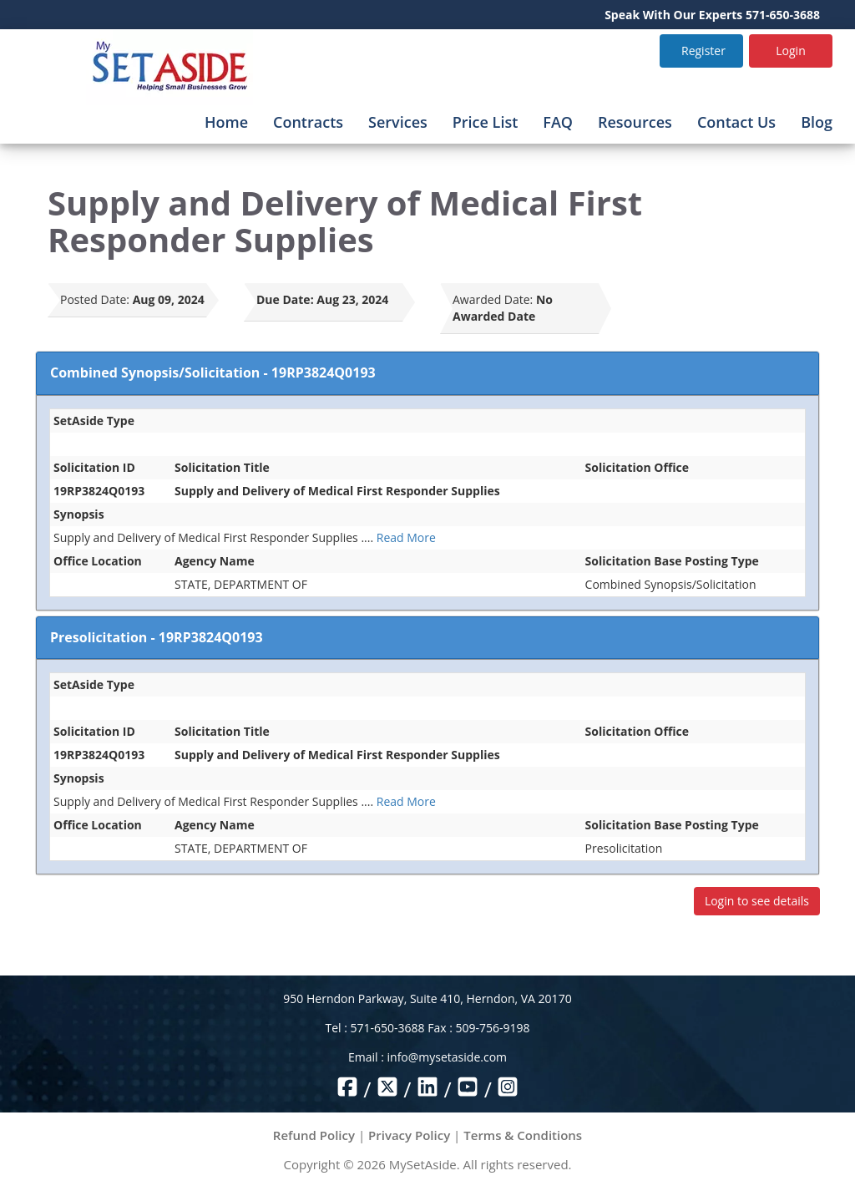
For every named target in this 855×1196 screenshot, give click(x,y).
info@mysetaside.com (447, 1057)
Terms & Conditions (522, 1135)
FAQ (558, 122)
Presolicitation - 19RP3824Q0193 (156, 637)
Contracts (308, 122)
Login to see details (757, 901)
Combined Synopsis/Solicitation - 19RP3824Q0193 (213, 372)
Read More (406, 537)
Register (703, 50)
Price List (486, 122)
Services (398, 122)
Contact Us (736, 122)
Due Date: (285, 299)
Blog (816, 122)
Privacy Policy (409, 1135)
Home (226, 122)
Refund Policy (314, 1135)
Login (790, 50)
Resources (635, 122)
